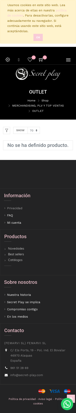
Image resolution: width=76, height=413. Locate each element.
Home (31, 100)
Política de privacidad (22, 399)
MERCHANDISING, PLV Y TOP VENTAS (38, 105)
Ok (38, 37)
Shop (45, 100)
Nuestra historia (19, 295)
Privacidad (15, 208)
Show (20, 130)
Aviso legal (45, 399)
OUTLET (38, 110)
